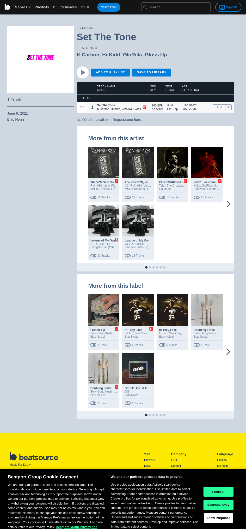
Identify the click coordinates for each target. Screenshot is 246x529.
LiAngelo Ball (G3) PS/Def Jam (110, 247)
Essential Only (218, 514)
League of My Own (103, 240)
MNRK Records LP (102, 189)
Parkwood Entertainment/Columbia (216, 189)
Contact (176, 466)
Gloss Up (156, 54)
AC (127, 185)
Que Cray (141, 333)
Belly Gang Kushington (105, 333)
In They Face (133, 330)
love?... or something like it (212, 182)
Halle (197, 185)
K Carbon (88, 54)
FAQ (174, 460)
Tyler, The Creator (170, 185)
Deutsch (222, 466)
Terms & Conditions (183, 477)
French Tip (97, 330)
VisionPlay (110, 185)
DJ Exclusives (65, 7)
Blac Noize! (190, 105)
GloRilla (132, 54)
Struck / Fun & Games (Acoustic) (147, 388)
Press (174, 471)
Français (222, 477)
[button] (82, 107)
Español (222, 471)
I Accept (218, 501)
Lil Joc (129, 333)
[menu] (21, 7)
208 (127, 391)
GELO (94, 244)
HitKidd (111, 54)
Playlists (42, 7)
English (222, 460)
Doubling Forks (204, 330)
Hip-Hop (172, 109)
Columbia (165, 189)
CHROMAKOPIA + (171, 182)
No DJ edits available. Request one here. (109, 120)
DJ (85, 7)
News (147, 466)
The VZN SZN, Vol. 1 (104, 182)
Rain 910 (96, 185)
